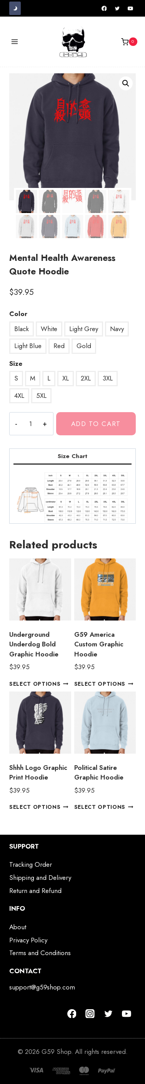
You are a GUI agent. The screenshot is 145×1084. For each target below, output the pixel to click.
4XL (19, 395)
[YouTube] (130, 8)
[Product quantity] (30, 424)
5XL (41, 395)
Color (18, 313)
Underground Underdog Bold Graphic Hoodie (33, 644)
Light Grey (83, 328)
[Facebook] (104, 8)
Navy (117, 328)
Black (21, 328)
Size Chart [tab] (72, 456)
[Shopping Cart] (129, 41)
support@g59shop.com (42, 987)
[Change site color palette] (15, 8)
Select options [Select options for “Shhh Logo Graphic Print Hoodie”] (38, 807)
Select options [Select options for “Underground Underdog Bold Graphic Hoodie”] (38, 684)
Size (15, 363)
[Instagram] (90, 1014)
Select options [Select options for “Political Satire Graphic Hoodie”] (103, 807)
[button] (126, 83)
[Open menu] (15, 42)
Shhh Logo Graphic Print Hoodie (38, 772)
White (49, 328)
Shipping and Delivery (40, 877)
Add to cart (96, 423)
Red (59, 345)
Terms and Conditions (40, 952)
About (17, 927)
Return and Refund (35, 890)
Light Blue (28, 345)
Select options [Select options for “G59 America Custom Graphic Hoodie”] (103, 684)
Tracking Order (30, 864)
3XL (108, 378)
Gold (84, 345)
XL (65, 378)
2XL (86, 378)
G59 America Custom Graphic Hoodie (98, 644)
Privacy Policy (28, 940)
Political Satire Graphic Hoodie (98, 772)
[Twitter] (117, 8)
